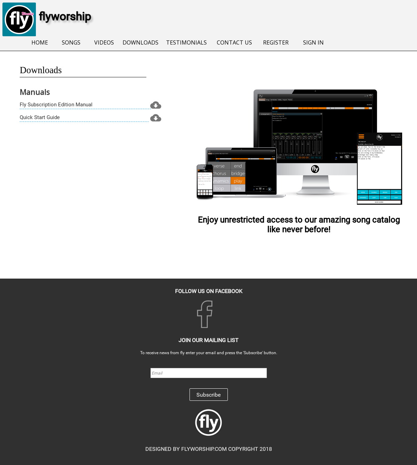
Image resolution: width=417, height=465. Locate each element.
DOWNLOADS (140, 42)
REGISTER (276, 42)
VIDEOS (104, 42)
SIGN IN (313, 42)
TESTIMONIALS (186, 42)
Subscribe (208, 394)
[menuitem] (40, 43)
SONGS (71, 42)
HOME (39, 42)
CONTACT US (234, 42)
